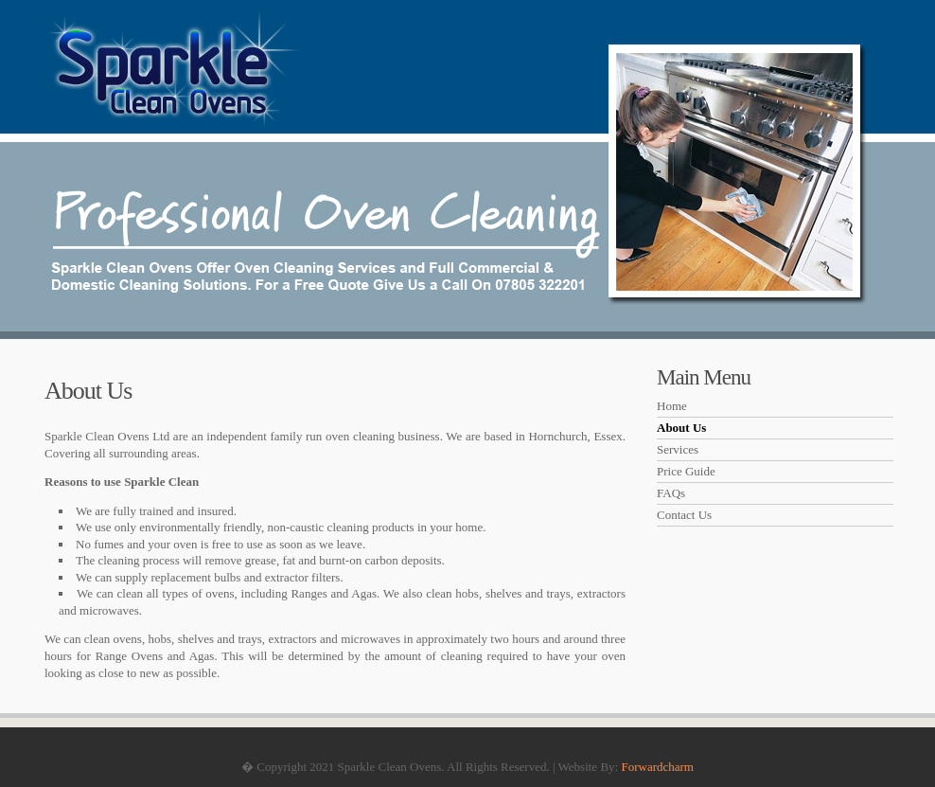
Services (677, 449)
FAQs (671, 493)
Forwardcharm (657, 767)
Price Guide (686, 471)
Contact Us (684, 515)
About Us (681, 427)
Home (672, 406)
